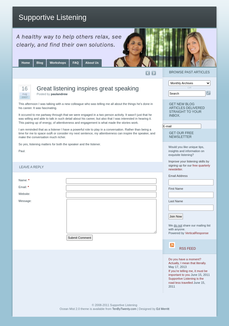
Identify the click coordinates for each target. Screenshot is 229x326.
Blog (40, 62)
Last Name (175, 201)
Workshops (58, 62)
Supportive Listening (52, 17)
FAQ (76, 62)
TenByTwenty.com (124, 308)
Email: (24, 187)
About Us (92, 62)
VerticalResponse (197, 233)
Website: (24, 193)
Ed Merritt (162, 308)
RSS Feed (187, 248)
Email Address (178, 175)
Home (26, 62)
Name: (24, 180)
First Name (175, 188)
